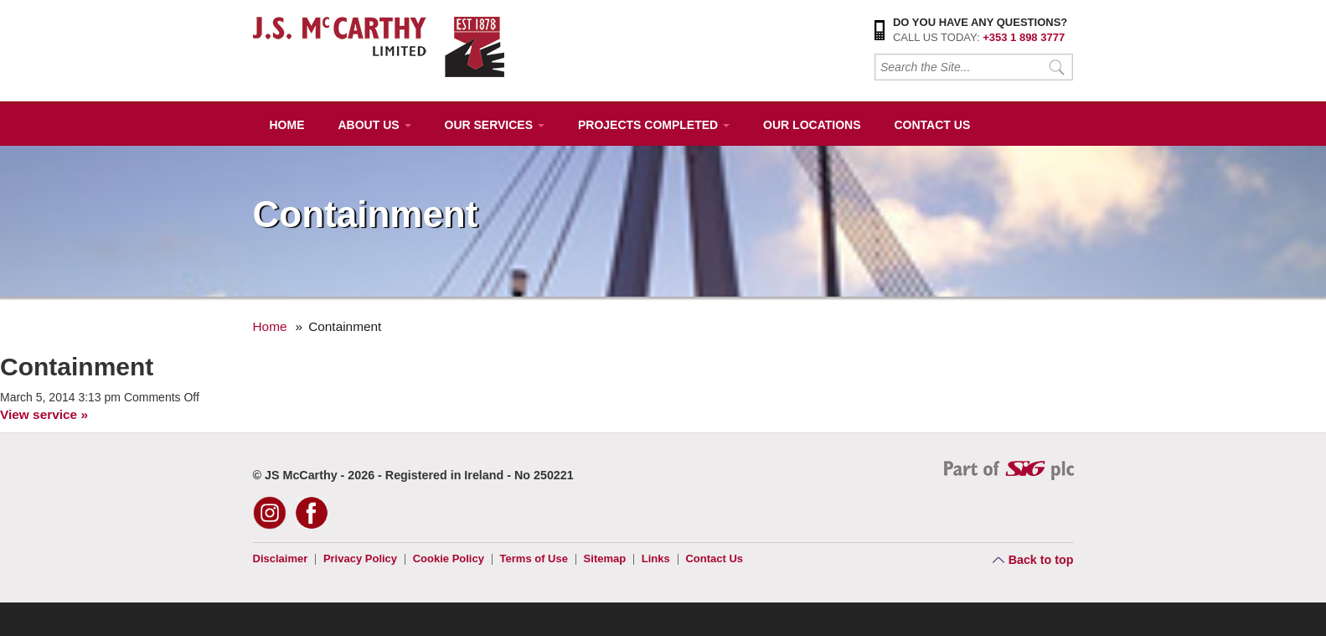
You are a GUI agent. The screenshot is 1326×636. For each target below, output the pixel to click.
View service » (44, 414)
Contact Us (932, 125)
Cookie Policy (448, 558)
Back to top (1041, 559)
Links (656, 558)
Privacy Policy (360, 558)
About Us (374, 125)
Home (287, 125)
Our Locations (811, 125)
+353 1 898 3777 (1024, 37)
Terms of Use (534, 558)
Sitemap (605, 558)
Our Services (494, 125)
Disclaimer (280, 558)
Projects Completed (654, 125)
